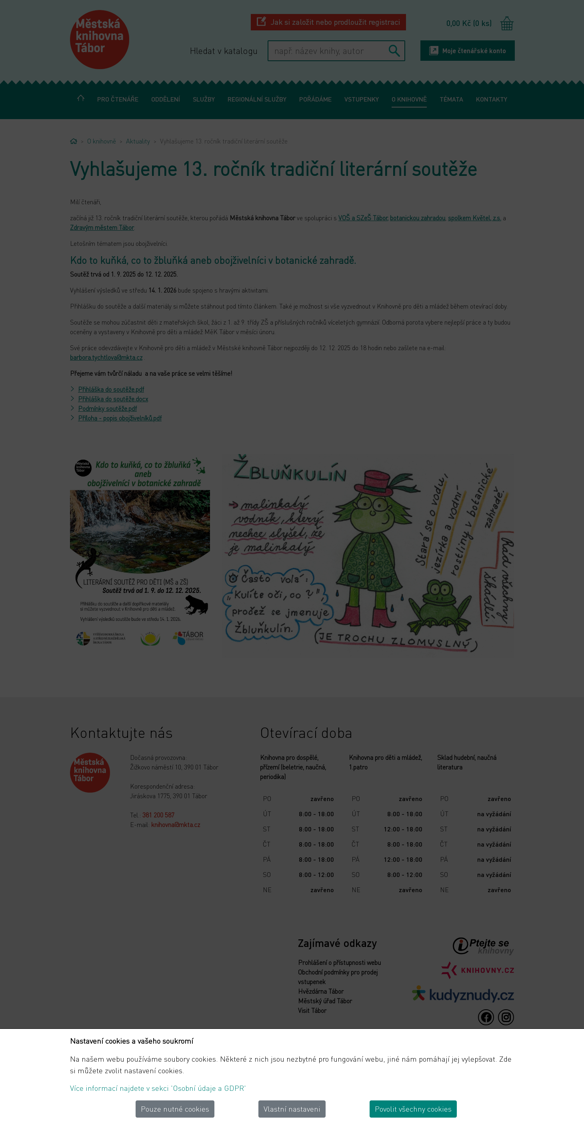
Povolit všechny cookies (413, 1109)
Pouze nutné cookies (175, 1109)
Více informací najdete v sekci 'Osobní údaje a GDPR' (158, 1088)
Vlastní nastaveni (292, 1109)
